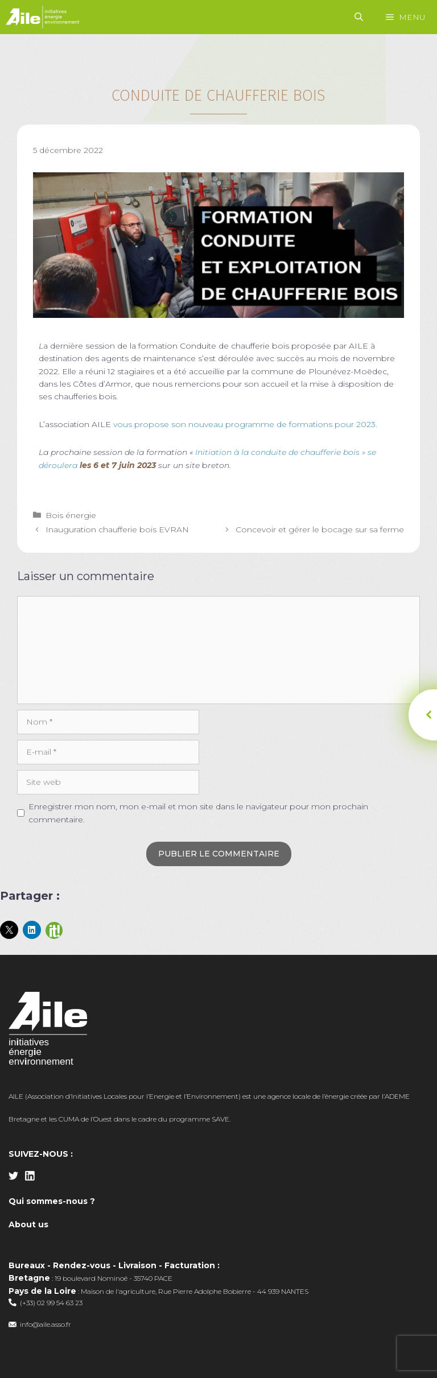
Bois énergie (71, 515)
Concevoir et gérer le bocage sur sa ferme (320, 529)
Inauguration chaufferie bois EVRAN (117, 529)
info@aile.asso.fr (45, 1324)
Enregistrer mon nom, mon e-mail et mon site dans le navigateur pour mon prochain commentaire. (198, 812)
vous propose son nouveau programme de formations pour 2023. (245, 424)
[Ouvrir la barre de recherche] (358, 17)
